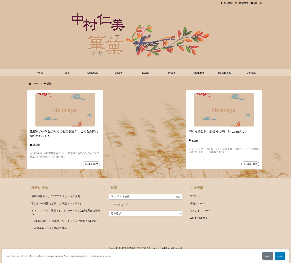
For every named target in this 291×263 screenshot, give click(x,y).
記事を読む (91, 163)
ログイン (195, 196)
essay (195, 140)
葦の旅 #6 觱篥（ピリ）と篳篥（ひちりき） (56, 203)
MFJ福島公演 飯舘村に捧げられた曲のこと (218, 131)
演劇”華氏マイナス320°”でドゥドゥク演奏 (55, 196)
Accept (279, 256)
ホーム (35, 83)
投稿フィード (197, 203)
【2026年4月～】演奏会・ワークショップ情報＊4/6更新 (64, 220)
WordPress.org (198, 217)
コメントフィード (200, 210)
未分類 (36, 144)
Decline (267, 256)
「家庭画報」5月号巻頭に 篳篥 (49, 228)
